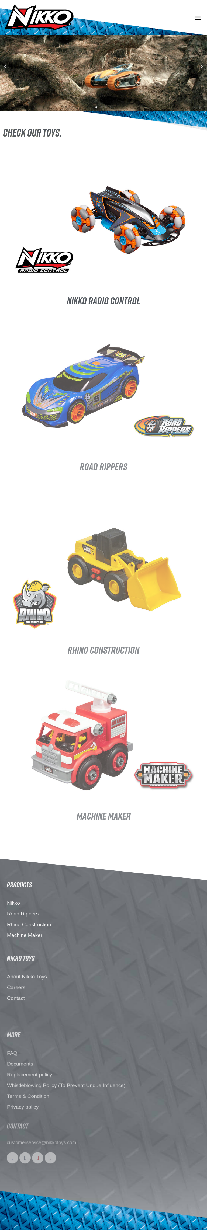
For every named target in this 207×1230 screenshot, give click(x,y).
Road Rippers (103, 466)
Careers (16, 1023)
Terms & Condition (28, 1158)
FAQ (12, 1115)
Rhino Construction (29, 952)
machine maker (104, 816)
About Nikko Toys (27, 1012)
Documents (20, 1126)
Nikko (13, 930)
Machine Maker (24, 963)
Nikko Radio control (103, 300)
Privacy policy (23, 1169)
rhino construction (103, 650)
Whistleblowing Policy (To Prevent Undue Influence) (66, 1148)
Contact (16, 1034)
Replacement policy (29, 1137)
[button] (197, 18)
